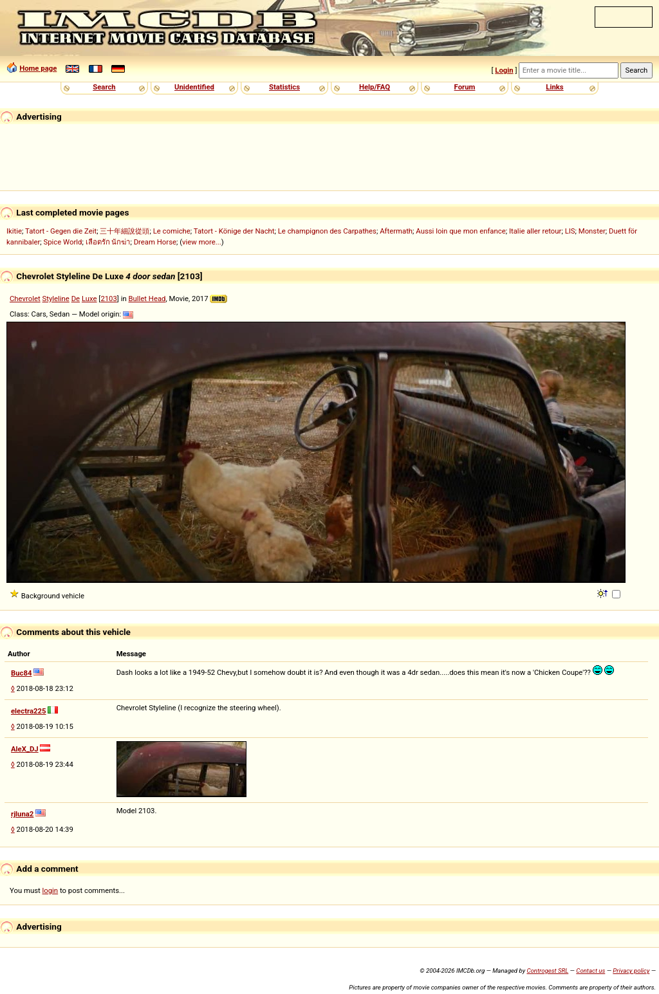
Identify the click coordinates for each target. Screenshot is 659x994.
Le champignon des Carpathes (327, 230)
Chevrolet (25, 298)
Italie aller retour (535, 230)
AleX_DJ (25, 748)
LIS (570, 230)
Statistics (284, 86)
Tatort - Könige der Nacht (234, 230)
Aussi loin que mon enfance (460, 230)
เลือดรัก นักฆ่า (108, 241)
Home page (38, 68)
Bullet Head (146, 298)
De (75, 298)
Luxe (89, 298)
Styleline (56, 298)
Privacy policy (631, 970)
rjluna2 (22, 813)
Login (504, 70)
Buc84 (21, 672)
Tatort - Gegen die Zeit (61, 230)
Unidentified (194, 86)
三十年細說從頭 (124, 230)
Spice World (63, 241)
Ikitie (14, 230)
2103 (108, 298)
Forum (465, 86)
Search (104, 86)
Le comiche (171, 230)
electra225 (28, 710)
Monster (592, 230)
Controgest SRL (547, 970)
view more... (201, 241)
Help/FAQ (374, 86)
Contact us (590, 970)
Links (554, 86)
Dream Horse (155, 241)
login (50, 890)
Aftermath (396, 230)
